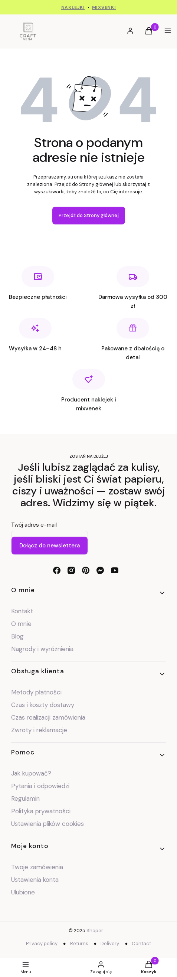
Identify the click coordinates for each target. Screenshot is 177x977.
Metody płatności (36, 692)
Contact (141, 943)
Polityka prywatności (41, 811)
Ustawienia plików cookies (48, 824)
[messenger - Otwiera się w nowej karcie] (100, 570)
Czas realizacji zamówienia (48, 717)
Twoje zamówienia (37, 867)
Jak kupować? (31, 773)
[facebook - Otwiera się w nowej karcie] (56, 570)
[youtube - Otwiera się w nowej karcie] (114, 570)
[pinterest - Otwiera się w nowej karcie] (85, 570)
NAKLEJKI (73, 7)
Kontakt (22, 611)
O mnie (21, 624)
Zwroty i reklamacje (39, 730)
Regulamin (25, 798)
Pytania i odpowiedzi (40, 786)
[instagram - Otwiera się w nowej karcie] (71, 570)
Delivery (110, 943)
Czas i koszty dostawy (42, 705)
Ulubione (23, 892)
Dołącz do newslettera (49, 545)
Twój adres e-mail (34, 524)
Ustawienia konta (35, 880)
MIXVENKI (104, 7)
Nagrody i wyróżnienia (42, 649)
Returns (79, 943)
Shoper (94, 930)
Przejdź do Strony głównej (89, 215)
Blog (17, 636)
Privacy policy (42, 943)
